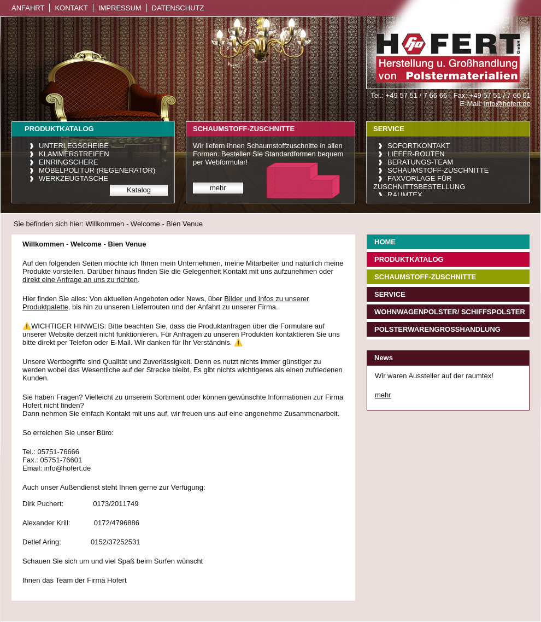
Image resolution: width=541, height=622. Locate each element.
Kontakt (71, 8)
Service (389, 294)
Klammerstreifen (74, 154)
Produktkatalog (409, 259)
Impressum (120, 8)
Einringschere (68, 162)
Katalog (139, 190)
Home (385, 242)
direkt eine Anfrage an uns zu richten (80, 279)
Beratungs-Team (420, 162)
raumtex (404, 195)
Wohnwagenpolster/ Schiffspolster (449, 312)
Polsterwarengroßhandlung (437, 329)
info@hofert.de (507, 103)
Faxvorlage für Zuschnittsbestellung (419, 182)
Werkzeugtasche (73, 178)
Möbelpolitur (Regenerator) (97, 170)
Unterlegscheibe (74, 146)
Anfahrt (27, 8)
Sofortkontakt (418, 146)
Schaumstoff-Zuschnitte (438, 170)
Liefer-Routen (416, 154)
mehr (218, 188)
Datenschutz (178, 8)
